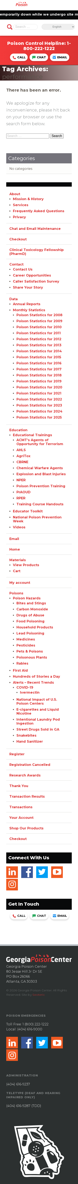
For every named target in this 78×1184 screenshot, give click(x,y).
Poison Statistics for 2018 (39, 375)
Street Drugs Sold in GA (37, 729)
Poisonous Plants (31, 657)
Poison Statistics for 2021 (38, 393)
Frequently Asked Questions (38, 211)
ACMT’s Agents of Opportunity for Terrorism (39, 442)
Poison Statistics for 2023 (39, 405)
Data (13, 299)
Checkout (18, 239)
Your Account (21, 818)
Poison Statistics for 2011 (38, 333)
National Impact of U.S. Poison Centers (36, 701)
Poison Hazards (27, 598)
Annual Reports (26, 304)
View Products (26, 565)
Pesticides (25, 645)
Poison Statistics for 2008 (39, 315)
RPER (20, 498)
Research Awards (25, 775)
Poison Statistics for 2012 (38, 339)
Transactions (20, 807)
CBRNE (22, 462)
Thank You (18, 786)
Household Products (34, 627)
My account (19, 583)
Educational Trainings (32, 435)
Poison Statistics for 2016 (39, 363)
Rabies (22, 663)
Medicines (25, 639)
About (14, 194)
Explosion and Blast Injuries (41, 474)
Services (20, 205)
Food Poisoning (30, 621)
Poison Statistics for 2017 (39, 369)
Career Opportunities (32, 275)
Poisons (16, 593)
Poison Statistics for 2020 (39, 387)
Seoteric (38, 995)
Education (18, 430)
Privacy (19, 217)
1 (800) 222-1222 (35, 1024)
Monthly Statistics (29, 310)
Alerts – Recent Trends (33, 682)
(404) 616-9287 (18, 1106)
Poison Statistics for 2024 (39, 411)
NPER (21, 480)
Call (19, 57)
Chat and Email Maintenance (35, 229)
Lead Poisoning (30, 633)
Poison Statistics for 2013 (38, 345)
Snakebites (26, 735)
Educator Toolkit (28, 511)
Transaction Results (27, 796)
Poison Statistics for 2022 (39, 399)
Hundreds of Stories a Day (36, 676)
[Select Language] (58, 27)
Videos (19, 527)
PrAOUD (23, 492)
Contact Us (22, 269)
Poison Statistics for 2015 (38, 357)
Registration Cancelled (29, 765)
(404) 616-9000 (29, 1029)
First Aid (20, 670)
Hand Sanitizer (29, 741)
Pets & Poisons (29, 651)
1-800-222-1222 (47, 46)
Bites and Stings (31, 603)
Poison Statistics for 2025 (39, 417)
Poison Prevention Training (40, 486)
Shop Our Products (26, 828)
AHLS (21, 450)
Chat (39, 57)
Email (60, 57)
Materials (17, 560)
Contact (16, 264)
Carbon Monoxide (32, 609)
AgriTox (23, 456)
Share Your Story (28, 287)
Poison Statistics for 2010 (39, 327)
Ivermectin (30, 692)
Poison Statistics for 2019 (39, 381)
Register (17, 754)
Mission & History (28, 199)
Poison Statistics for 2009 (39, 321)
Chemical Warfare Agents (39, 468)
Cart (16, 571)
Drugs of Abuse (30, 615)
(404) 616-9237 (18, 1084)
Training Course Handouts (39, 504)
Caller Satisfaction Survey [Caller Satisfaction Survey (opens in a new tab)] (36, 281)
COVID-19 (24, 687)
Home (14, 549)
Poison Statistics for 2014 (39, 351)
